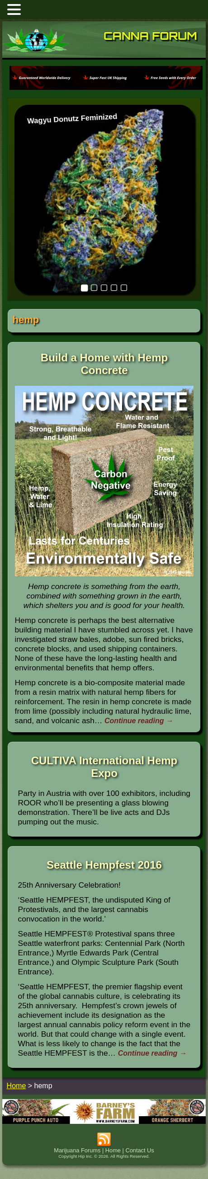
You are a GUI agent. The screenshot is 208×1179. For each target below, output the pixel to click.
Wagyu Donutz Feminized (72, 118)
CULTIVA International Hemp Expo (104, 766)
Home (113, 1150)
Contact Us (139, 1150)
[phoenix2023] (106, 89)
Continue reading (138, 721)
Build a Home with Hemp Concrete (104, 363)
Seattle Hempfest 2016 (104, 865)
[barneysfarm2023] (104, 1121)
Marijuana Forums (77, 1150)
